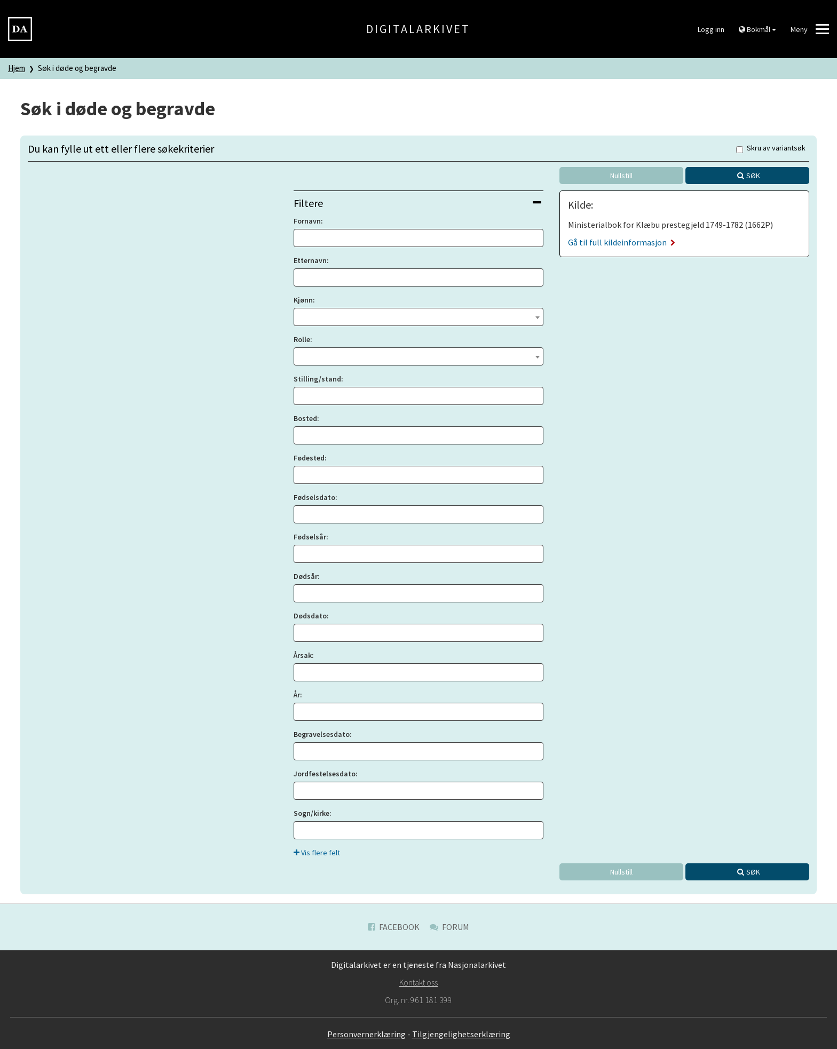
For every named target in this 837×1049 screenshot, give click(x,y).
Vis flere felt (317, 852)
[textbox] (418, 315)
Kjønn (303, 300)
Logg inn (711, 29)
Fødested (309, 458)
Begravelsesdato (322, 734)
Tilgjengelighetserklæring (461, 1034)
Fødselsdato (314, 497)
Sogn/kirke (311, 813)
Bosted (305, 418)
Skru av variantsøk (771, 148)
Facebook (394, 926)
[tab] (418, 203)
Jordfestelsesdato (325, 773)
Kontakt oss (418, 982)
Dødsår (306, 576)
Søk (753, 175)
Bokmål (757, 29)
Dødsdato (310, 616)
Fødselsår (310, 537)
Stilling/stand (317, 379)
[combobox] (418, 317)
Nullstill (621, 175)
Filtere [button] (417, 203)
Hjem (16, 68)
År (297, 695)
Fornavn (307, 221)
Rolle (302, 339)
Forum (449, 926)
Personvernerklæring (366, 1034)
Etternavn (310, 260)
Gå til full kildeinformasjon (621, 242)
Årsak (303, 655)
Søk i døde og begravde (77, 68)
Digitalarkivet (418, 28)
